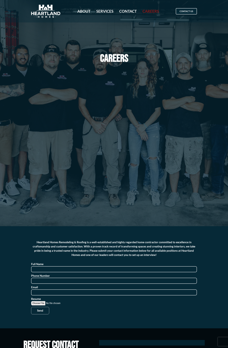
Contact (128, 11)
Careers (150, 11)
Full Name (37, 264)
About (83, 11)
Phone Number (40, 275)
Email (34, 287)
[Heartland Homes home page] (45, 11)
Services (104, 11)
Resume (36, 298)
